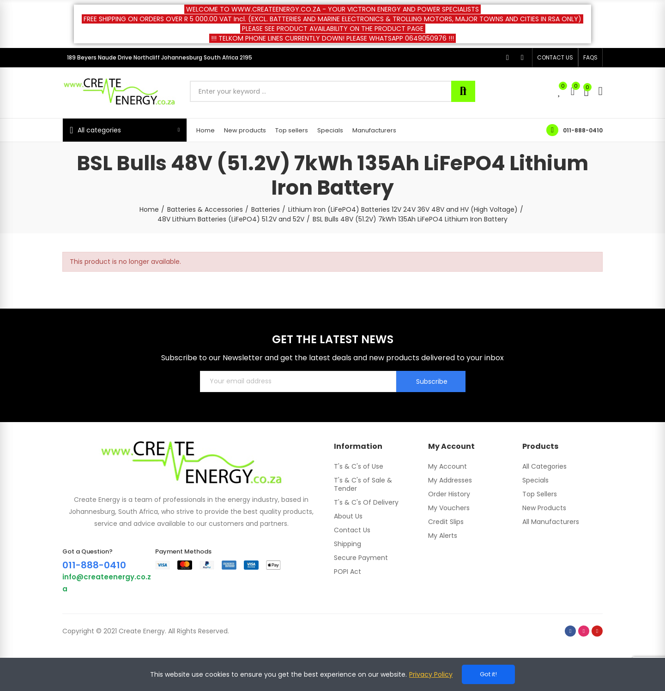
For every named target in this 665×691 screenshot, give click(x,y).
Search (463, 91)
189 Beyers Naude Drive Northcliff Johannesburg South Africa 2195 (159, 57)
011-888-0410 (583, 130)
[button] (555, 57)
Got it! (488, 674)
